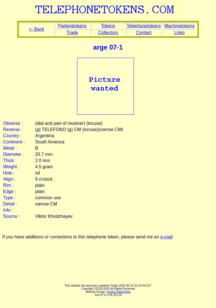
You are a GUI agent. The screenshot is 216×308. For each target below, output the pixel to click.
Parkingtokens (72, 25)
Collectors (108, 32)
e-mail (166, 236)
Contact (143, 32)
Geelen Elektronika (118, 291)
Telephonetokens (144, 25)
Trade (72, 32)
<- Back (36, 29)
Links (179, 32)
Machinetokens (179, 25)
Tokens (108, 25)
